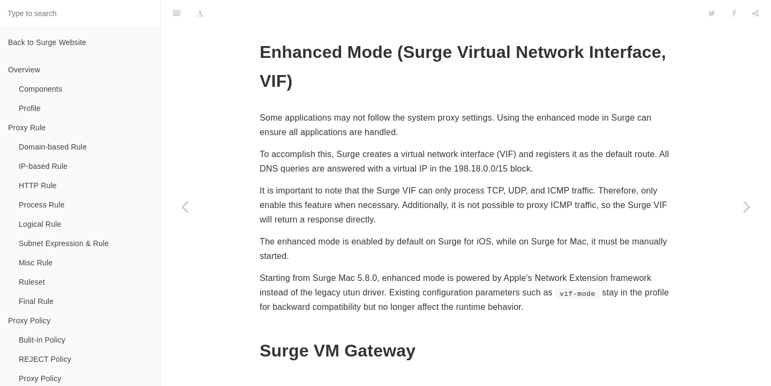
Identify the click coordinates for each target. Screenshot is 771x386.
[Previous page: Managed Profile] (185, 206)
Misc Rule (35, 262)
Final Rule (36, 301)
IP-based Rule (43, 166)
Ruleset (32, 282)
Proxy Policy (29, 320)
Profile (30, 108)
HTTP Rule (38, 185)
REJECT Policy (45, 359)
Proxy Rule (27, 127)
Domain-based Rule (53, 147)
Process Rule (42, 205)
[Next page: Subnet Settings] (747, 206)
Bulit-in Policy (42, 340)
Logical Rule (40, 224)
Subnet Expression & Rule (64, 243)
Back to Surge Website (47, 42)
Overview (24, 69)
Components (40, 89)
